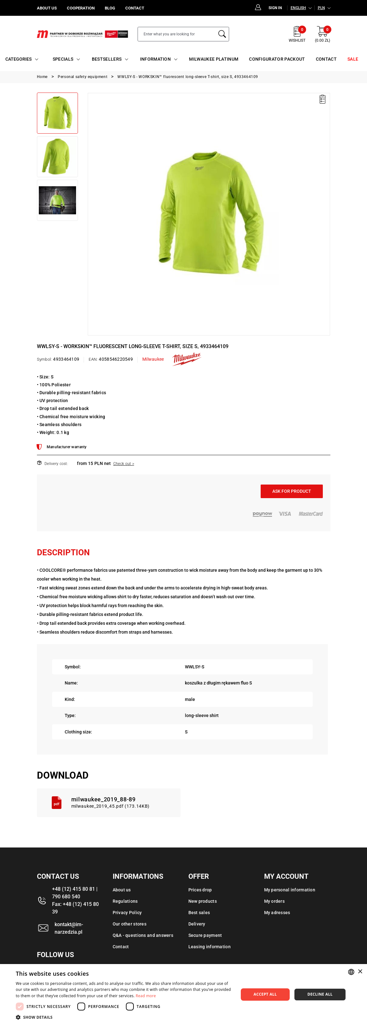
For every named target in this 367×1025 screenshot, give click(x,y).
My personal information (289, 889)
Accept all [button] (265, 994)
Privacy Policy (127, 912)
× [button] (360, 971)
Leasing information (209, 946)
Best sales (199, 912)
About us (122, 889)
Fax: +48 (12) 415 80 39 (75, 908)
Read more (146, 995)
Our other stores (129, 923)
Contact (121, 946)
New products (202, 901)
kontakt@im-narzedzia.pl (69, 928)
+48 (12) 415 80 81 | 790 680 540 (75, 893)
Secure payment (205, 935)
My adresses (277, 912)
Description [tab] (63, 552)
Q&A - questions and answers (143, 935)
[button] (124, 1017)
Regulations (125, 901)
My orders (274, 901)
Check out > (123, 463)
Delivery (196, 923)
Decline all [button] (320, 994)
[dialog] (183, 994)
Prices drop (200, 889)
